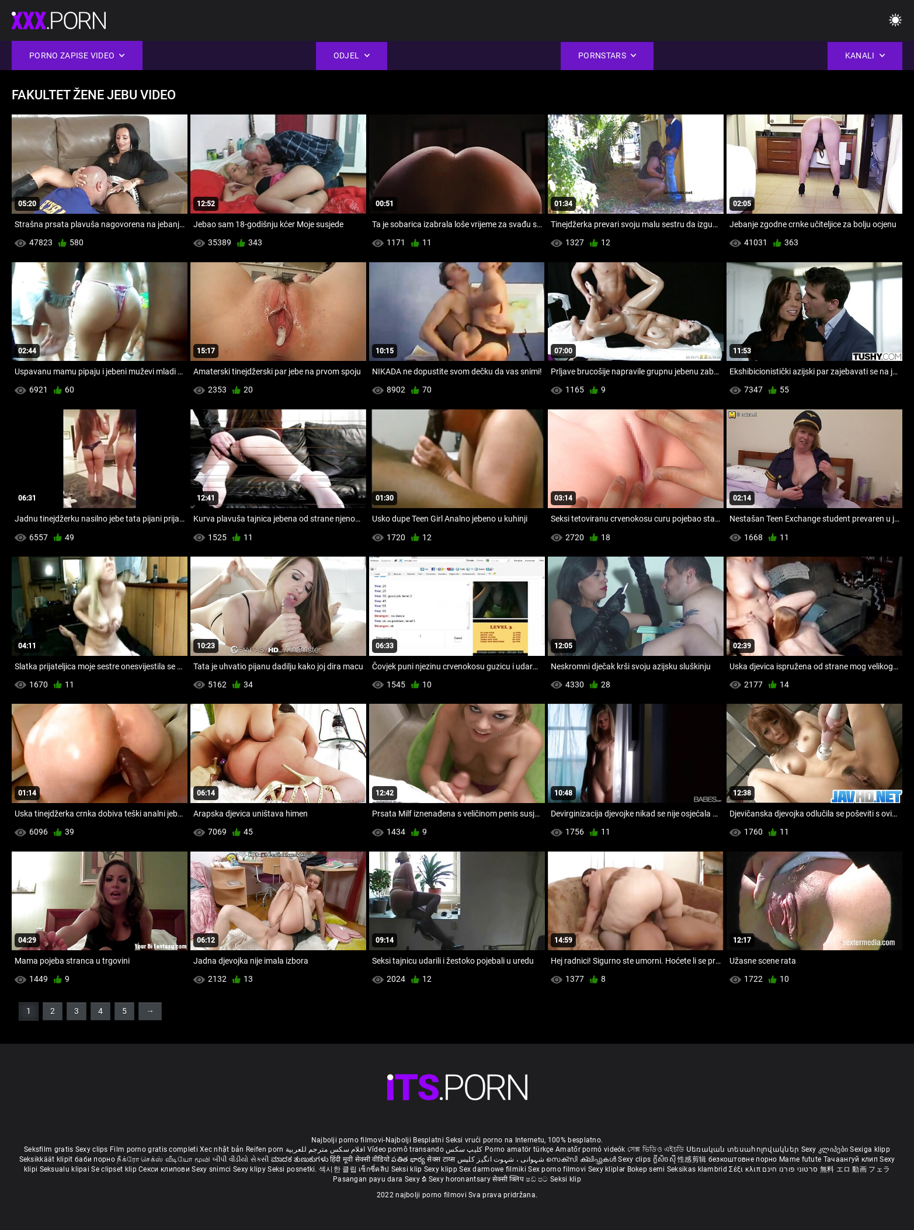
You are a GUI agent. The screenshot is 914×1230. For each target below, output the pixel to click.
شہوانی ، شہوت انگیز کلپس (502, 1159)
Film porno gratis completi (154, 1149)
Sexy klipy (250, 1169)
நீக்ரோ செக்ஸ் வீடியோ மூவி (163, 1159)
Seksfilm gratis (49, 1149)
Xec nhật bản (222, 1149)
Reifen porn (264, 1149)
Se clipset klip (114, 1169)
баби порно (95, 1159)
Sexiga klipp (870, 1149)
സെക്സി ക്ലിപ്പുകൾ (582, 1159)
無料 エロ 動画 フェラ (855, 1169)
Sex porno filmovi (557, 1169)
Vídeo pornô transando (405, 1149)
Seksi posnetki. (293, 1169)
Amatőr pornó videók (590, 1149)
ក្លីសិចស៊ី (665, 1159)
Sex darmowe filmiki (492, 1169)
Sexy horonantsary (460, 1179)
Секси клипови (165, 1169)
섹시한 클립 (339, 1169)
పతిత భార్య (409, 1159)
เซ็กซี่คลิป (375, 1169)
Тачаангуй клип (851, 1159)
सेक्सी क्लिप (509, 1179)
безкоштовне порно (742, 1159)
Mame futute (800, 1159)
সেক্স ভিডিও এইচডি (655, 1149)
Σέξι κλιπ (745, 1169)
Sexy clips (92, 1149)
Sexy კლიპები (825, 1149)
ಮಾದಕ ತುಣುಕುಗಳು (300, 1159)
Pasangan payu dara (369, 1179)
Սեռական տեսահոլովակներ (743, 1149)
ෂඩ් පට (538, 1179)
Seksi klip (407, 1169)
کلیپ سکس (464, 1149)
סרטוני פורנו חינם (790, 1169)
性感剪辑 (692, 1159)
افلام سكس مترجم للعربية (326, 1149)
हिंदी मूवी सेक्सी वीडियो (360, 1159)
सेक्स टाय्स (442, 1159)
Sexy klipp (441, 1169)
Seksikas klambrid (698, 1169)
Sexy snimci (212, 1169)
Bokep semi (646, 1169)
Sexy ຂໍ (417, 1179)
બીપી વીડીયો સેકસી (241, 1159)
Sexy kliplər (607, 1169)
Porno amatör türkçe (519, 1149)
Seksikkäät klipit (47, 1159)
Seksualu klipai (66, 1169)
